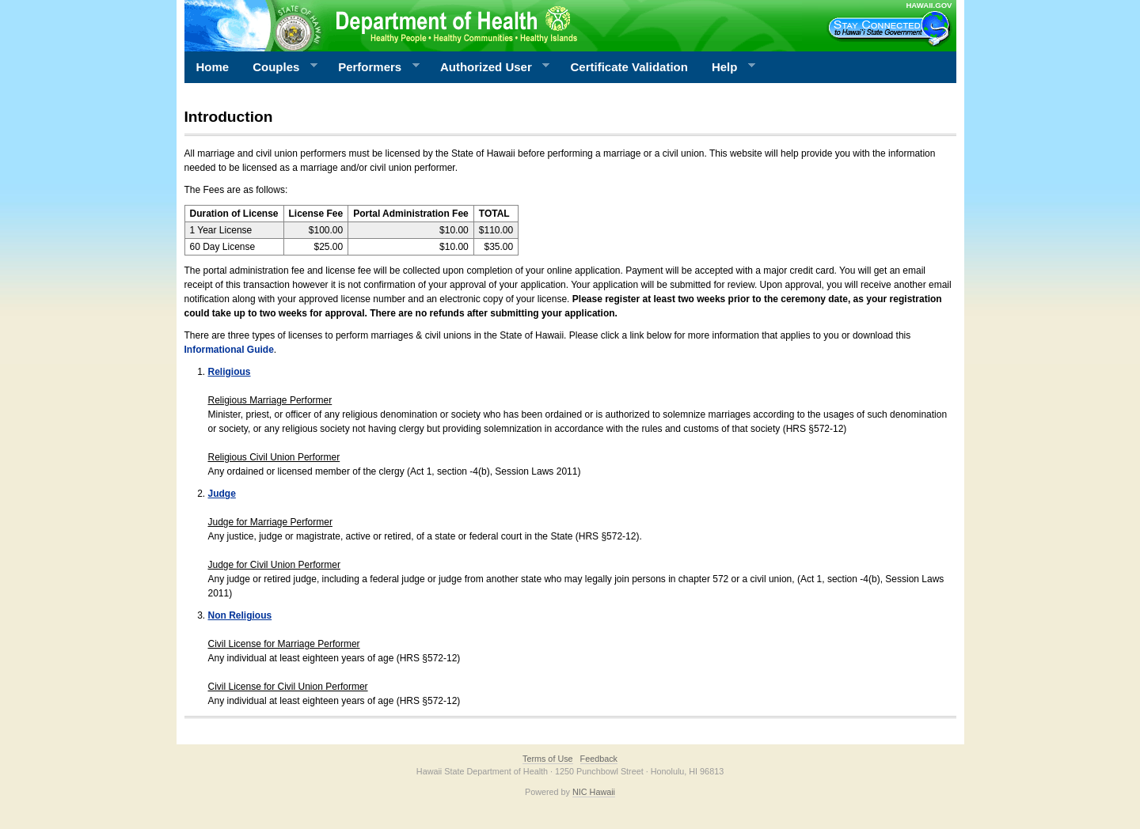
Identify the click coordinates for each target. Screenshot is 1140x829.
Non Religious (240, 615)
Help (727, 67)
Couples (279, 67)
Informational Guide (229, 349)
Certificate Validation (629, 67)
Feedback (599, 758)
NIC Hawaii (593, 792)
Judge (222, 493)
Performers (373, 67)
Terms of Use (547, 758)
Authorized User (488, 67)
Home (213, 67)
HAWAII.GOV (929, 5)
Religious (229, 371)
